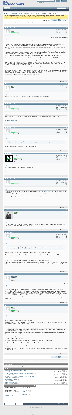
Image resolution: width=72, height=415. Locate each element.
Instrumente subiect (58, 25)
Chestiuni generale (13, 13)
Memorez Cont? (41, 2)
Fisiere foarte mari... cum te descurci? (12, 379)
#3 (66, 103)
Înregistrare (63, 1)
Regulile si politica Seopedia (49, 16)
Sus (66, 403)
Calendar (8, 10)
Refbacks (7, 397)
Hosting (20, 13)
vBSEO (40, 411)
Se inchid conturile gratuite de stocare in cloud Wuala (15, 370)
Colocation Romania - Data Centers (45, 191)
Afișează (64, 25)
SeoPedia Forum (59, 403)
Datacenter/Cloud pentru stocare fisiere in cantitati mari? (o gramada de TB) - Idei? (26, 23)
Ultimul (65, 20)
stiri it (6, 171)
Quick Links (26, 10)
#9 (66, 273)
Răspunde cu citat (63, 81)
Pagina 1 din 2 (55, 20)
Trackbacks (24, 394)
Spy (21, 8)
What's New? (14, 8)
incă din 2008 (20, 15)
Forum (7, 8)
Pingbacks (7, 395)
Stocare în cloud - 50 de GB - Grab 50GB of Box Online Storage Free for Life (19, 376)
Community (13, 10)
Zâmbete (24, 388)
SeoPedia (39, 414)
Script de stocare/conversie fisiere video (13, 382)
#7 (66, 209)
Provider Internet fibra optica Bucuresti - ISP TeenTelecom (39, 193)
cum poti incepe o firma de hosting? (29, 360)
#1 (66, 27)
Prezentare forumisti (14, 17)
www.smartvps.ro (31, 194)
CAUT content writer (12, 120)
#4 (66, 127)
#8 (66, 232)
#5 (66, 153)
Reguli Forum (24, 399)
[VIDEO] (23, 391)
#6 (66, 178)
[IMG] (26, 390)
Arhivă (64, 403)
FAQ (5, 10)
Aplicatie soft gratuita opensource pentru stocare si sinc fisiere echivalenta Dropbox (21, 373)
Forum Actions (19, 10)
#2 (66, 83)
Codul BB (24, 387)
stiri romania (10, 171)
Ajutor (58, 1)
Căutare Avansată (64, 10)
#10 (66, 305)
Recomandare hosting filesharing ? (43, 360)
